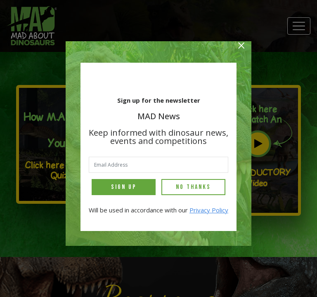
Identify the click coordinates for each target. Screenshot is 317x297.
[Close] (241, 46)
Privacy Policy (208, 210)
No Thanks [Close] (193, 187)
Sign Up (124, 187)
